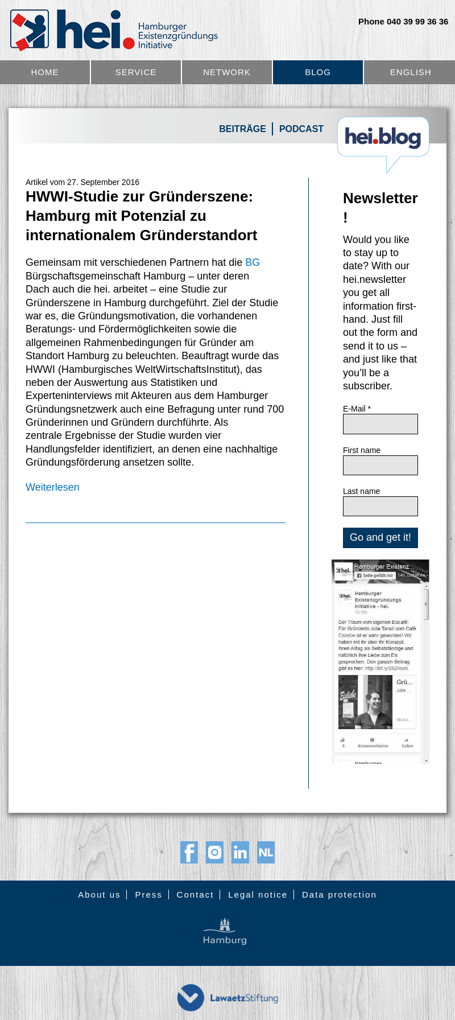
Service (136, 72)
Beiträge (242, 129)
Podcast (301, 129)
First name (361, 450)
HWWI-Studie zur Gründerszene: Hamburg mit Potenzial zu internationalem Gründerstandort (141, 216)
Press (148, 894)
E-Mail (357, 408)
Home (45, 72)
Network (227, 72)
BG (252, 262)
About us (99, 894)
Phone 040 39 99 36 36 (403, 21)
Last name (361, 491)
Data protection (339, 894)
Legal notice (258, 894)
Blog (318, 72)
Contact (195, 894)
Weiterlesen (53, 487)
